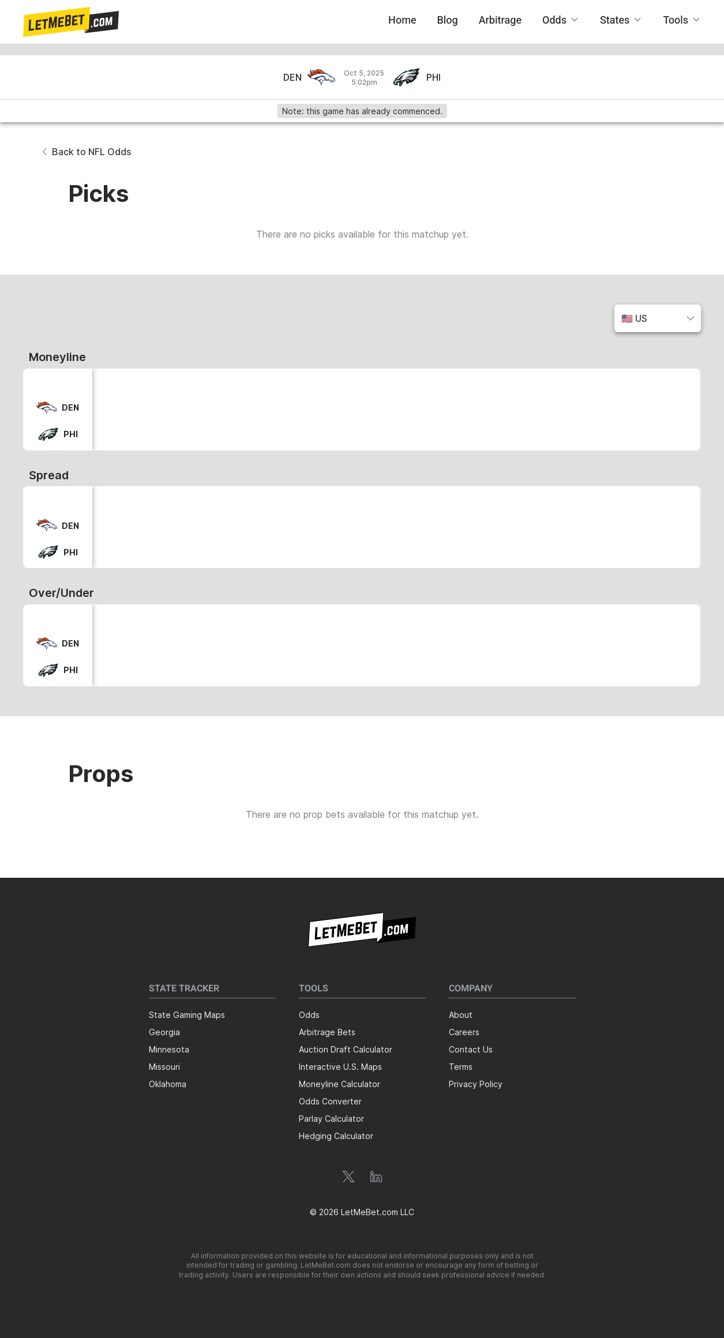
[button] (71, 22)
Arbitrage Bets (327, 1032)
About (460, 1015)
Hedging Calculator (336, 1136)
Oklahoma (167, 1084)
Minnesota (169, 1049)
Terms (460, 1067)
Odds (309, 1015)
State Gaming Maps (187, 1015)
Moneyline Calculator (339, 1084)
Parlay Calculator (331, 1118)
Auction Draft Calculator (345, 1049)
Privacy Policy (475, 1084)
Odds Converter (330, 1101)
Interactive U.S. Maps (340, 1067)
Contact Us (471, 1049)
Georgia (164, 1032)
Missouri (164, 1067)
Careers (464, 1032)
